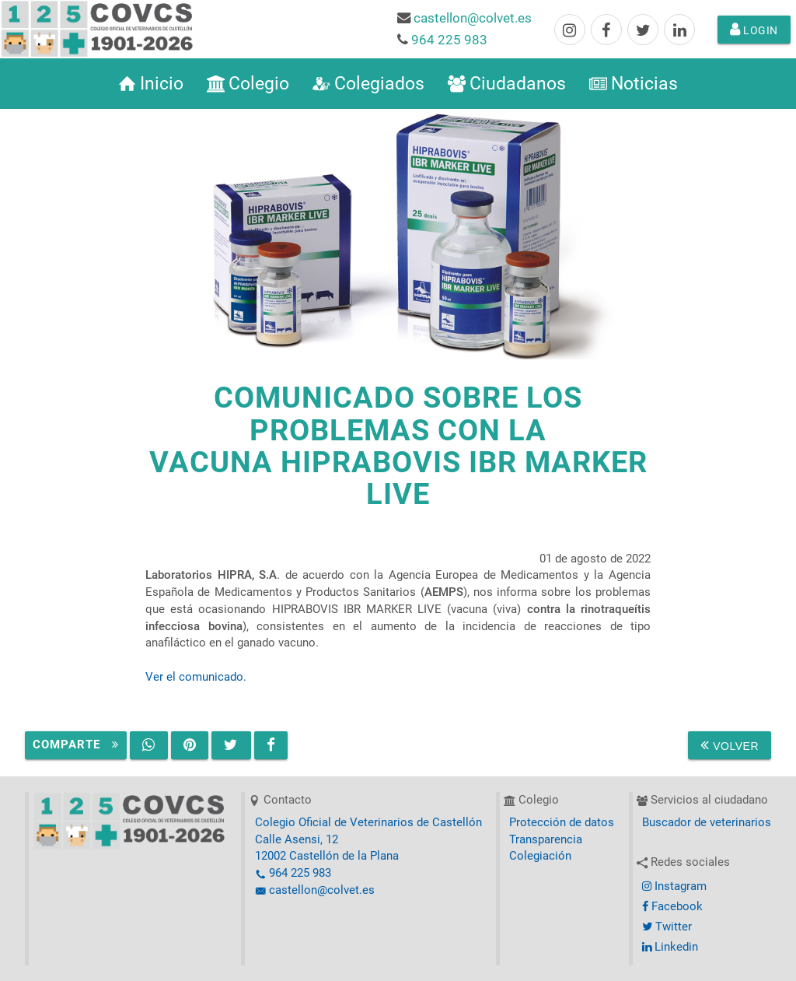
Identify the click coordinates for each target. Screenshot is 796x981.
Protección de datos (561, 822)
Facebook (672, 906)
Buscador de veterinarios (706, 822)
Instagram (674, 886)
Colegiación (540, 856)
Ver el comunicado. (195, 677)
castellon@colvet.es (473, 18)
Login (754, 30)
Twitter (667, 927)
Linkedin (670, 947)
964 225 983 (449, 39)
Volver (729, 745)
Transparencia (545, 839)
